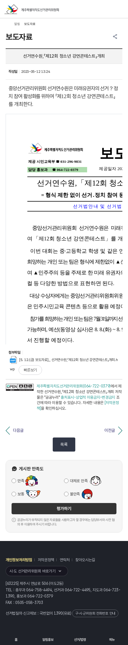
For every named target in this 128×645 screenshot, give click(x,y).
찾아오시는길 (85, 560)
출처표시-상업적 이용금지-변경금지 (88, 397)
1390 (58, 613)
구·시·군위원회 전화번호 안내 (95, 613)
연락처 (65, 560)
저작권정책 (46, 560)
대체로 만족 (78, 481)
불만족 (75, 494)
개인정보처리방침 (19, 560)
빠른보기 (30, 370)
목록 (63, 444)
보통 (20, 494)
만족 (20, 481)
